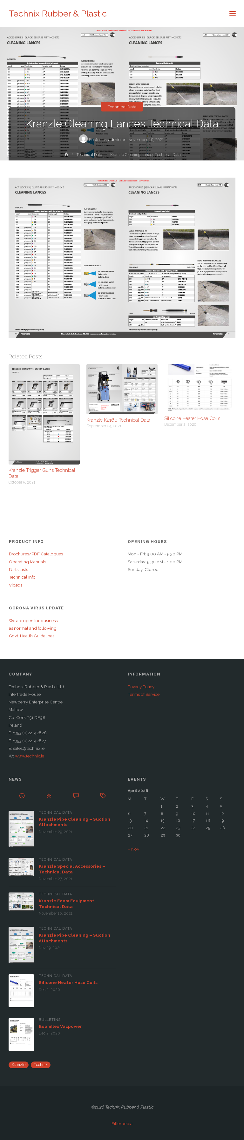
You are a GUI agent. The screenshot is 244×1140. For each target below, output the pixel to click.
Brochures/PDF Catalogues (36, 553)
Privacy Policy (141, 686)
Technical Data (122, 106)
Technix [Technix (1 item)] (40, 1064)
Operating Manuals (27, 561)
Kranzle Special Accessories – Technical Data (72, 869)
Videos (15, 584)
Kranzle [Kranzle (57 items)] (18, 1064)
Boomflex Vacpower (60, 1026)
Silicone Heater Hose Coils (192, 418)
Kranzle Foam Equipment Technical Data (66, 903)
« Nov (133, 849)
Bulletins (50, 1020)
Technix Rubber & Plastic (58, 13)
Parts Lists (18, 569)
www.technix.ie (29, 755)
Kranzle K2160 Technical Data (118, 420)
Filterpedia (122, 1123)
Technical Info (22, 577)
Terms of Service (143, 694)
